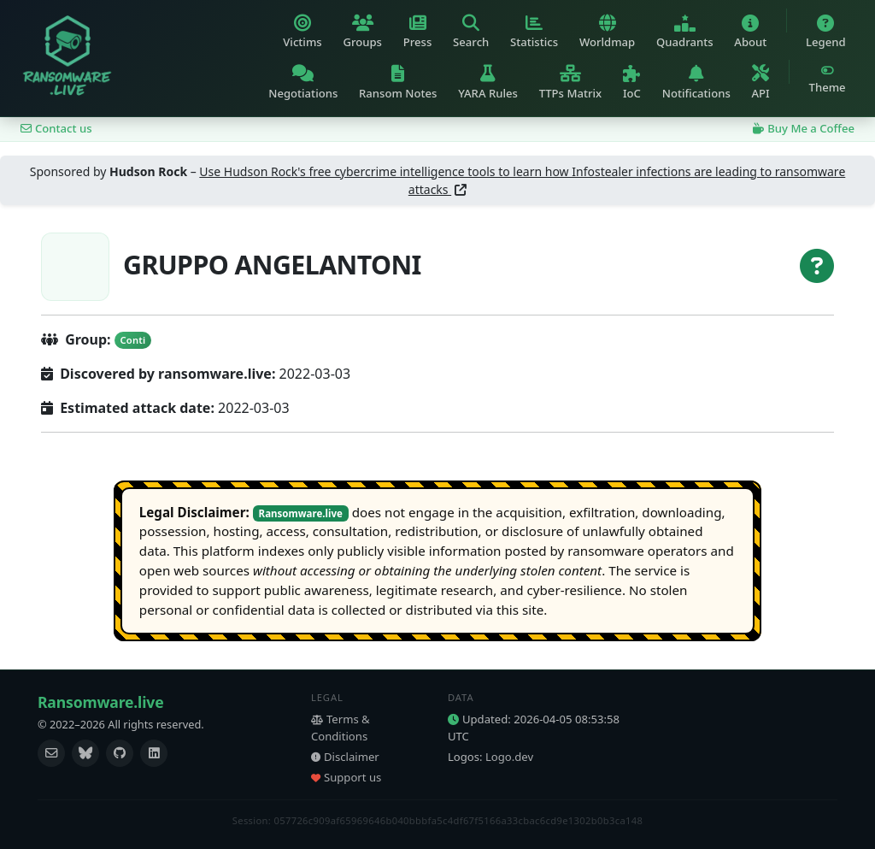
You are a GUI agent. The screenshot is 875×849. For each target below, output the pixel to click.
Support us (346, 777)
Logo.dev (509, 756)
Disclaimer (345, 756)
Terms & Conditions (340, 727)
